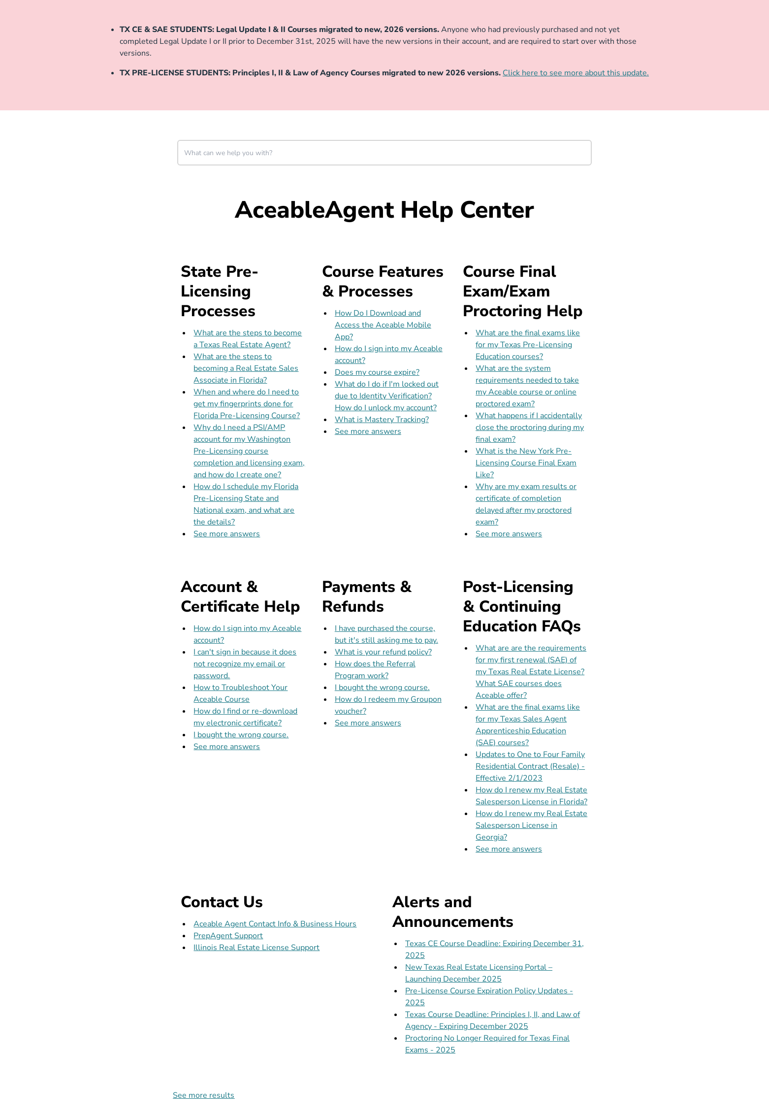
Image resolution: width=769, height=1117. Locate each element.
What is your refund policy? (383, 652)
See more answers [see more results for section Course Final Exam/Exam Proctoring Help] (509, 533)
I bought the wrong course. (240, 734)
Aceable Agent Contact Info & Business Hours (274, 924)
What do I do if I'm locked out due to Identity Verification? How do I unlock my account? (387, 396)
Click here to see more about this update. (576, 72)
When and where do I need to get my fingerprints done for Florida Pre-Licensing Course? (246, 404)
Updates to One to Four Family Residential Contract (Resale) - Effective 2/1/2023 (530, 766)
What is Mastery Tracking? (382, 419)
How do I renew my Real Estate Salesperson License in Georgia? (531, 825)
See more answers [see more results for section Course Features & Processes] (368, 431)
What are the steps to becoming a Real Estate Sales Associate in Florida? (245, 368)
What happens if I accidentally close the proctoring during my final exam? (530, 427)
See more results (203, 1095)
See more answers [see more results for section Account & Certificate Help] (226, 746)
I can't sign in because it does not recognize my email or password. (244, 664)
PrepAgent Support (228, 935)
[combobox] (384, 153)
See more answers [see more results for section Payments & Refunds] (368, 723)
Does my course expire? (377, 372)
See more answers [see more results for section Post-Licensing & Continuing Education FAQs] (509, 849)
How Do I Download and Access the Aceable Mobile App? (383, 325)
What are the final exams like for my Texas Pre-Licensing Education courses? (528, 345)
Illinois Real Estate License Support (256, 947)
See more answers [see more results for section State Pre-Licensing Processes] (226, 533)
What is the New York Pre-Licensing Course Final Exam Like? (526, 463)
